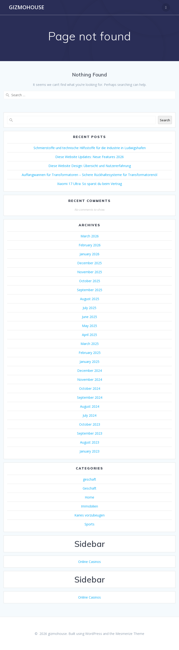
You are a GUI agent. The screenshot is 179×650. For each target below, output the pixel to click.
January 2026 (89, 254)
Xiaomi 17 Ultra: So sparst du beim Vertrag (89, 183)
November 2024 (89, 379)
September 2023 (89, 433)
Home (89, 497)
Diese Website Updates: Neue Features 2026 (89, 157)
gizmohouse (26, 7)
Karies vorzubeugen (89, 515)
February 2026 (90, 245)
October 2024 (89, 388)
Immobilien (89, 506)
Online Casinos (89, 561)
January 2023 (89, 451)
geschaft (89, 479)
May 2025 (89, 325)
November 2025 (89, 272)
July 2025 (89, 308)
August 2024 (89, 406)
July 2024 (89, 415)
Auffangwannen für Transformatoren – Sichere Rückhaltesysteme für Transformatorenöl (89, 174)
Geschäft (89, 488)
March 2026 (90, 236)
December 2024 (89, 370)
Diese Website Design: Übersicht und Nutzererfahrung (89, 166)
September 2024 (89, 397)
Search (165, 120)
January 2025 (89, 361)
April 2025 (89, 334)
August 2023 (89, 442)
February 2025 (90, 352)
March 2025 (90, 343)
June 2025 (89, 317)
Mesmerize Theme (129, 633)
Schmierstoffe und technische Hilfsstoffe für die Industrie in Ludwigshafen (90, 148)
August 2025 (89, 299)
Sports (89, 524)
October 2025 (89, 281)
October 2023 (89, 424)
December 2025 (89, 263)
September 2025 (89, 290)
